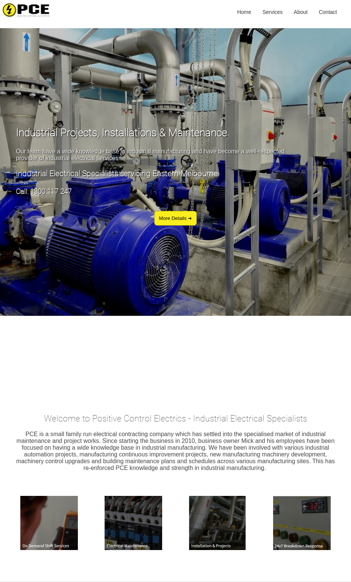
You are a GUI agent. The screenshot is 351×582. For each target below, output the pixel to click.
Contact (328, 12)
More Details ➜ (175, 218)
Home (244, 12)
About (301, 12)
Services (273, 12)
